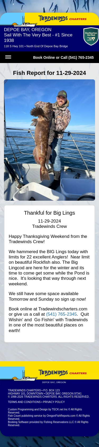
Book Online (44, 57)
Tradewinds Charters (24, 390)
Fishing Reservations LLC (59, 422)
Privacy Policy (54, 402)
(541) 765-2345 (61, 314)
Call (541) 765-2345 (77, 57)
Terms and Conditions (24, 402)
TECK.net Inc (60, 409)
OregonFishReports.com (61, 415)
